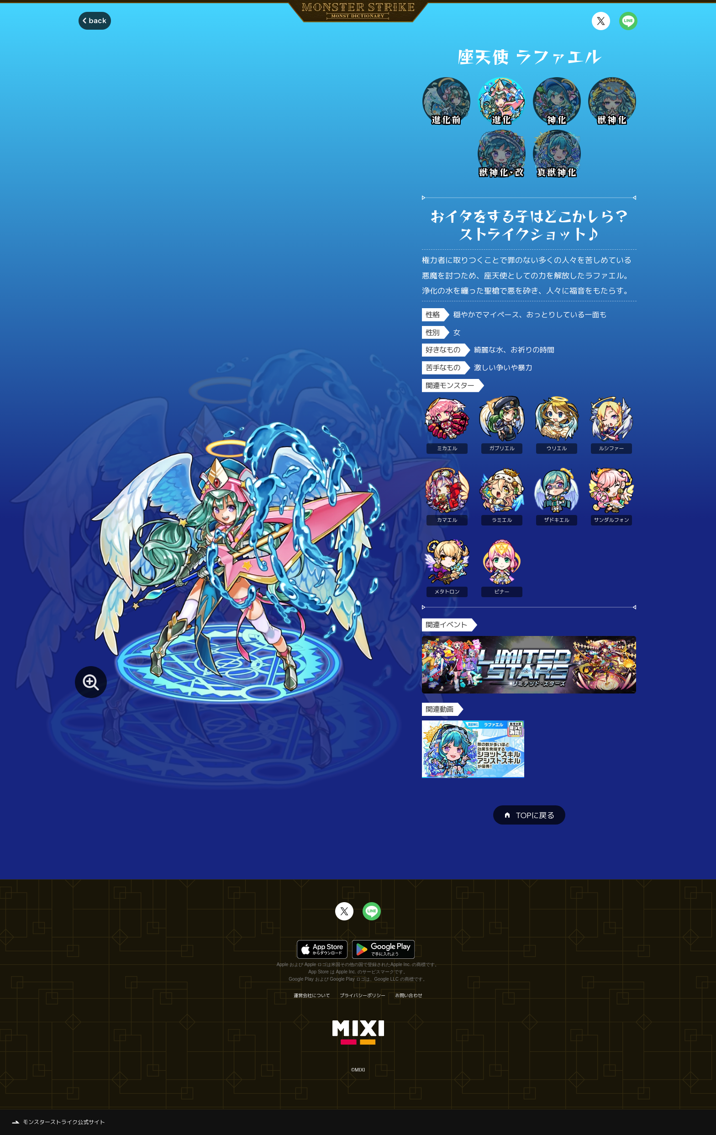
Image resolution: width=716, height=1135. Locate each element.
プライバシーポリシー (362, 995)
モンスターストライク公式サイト (64, 1122)
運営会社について (312, 995)
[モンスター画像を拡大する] (91, 682)
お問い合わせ (408, 995)
